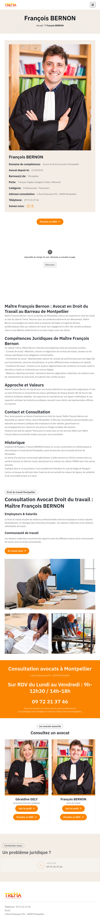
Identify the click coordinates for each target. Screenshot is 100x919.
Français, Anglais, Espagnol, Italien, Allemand (39, 182)
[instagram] (28, 206)
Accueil (50, 25)
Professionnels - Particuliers (36, 188)
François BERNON (73, 799)
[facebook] (32, 206)
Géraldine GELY (26, 799)
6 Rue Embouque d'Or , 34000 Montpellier (57, 194)
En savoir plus (17, 551)
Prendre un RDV (50, 221)
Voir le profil (26, 808)
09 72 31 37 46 (31, 200)
